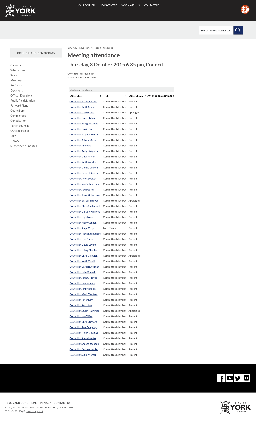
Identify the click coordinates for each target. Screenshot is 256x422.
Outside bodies (19, 130)
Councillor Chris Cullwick (84, 255)
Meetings (16, 80)
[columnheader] (85, 96)
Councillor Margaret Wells (84, 123)
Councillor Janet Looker (83, 178)
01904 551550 (15, 411)
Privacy (45, 402)
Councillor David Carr (82, 128)
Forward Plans (19, 105)
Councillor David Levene (83, 244)
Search (14, 75)
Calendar (16, 65)
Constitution (18, 120)
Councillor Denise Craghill (84, 167)
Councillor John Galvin (82, 112)
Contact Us (62, 402)
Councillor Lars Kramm (82, 283)
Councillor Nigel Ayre (81, 217)
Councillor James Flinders (84, 172)
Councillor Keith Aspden (83, 161)
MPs (13, 136)
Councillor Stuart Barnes (83, 101)
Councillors (17, 110)
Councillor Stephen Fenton (84, 134)
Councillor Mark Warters (83, 294)
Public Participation (22, 100)
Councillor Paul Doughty (83, 327)
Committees (18, 115)
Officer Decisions (21, 95)
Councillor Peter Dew (81, 299)
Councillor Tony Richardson (85, 195)
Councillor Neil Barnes (82, 239)
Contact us (151, 5)
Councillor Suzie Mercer (83, 354)
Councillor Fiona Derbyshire (85, 233)
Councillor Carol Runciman (84, 266)
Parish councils (19, 125)
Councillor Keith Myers (82, 106)
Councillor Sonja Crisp (82, 228)
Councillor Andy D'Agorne (84, 150)
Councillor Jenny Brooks (83, 288)
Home (88, 47)
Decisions (16, 90)
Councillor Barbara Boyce (84, 200)
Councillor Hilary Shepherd (84, 250)
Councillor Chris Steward (83, 321)
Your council (86, 5)
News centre (108, 5)
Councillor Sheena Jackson (84, 343)
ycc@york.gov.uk (34, 411)
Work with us (131, 5)
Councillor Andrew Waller (84, 349)
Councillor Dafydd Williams (85, 211)
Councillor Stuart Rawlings (84, 310)
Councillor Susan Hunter (83, 338)
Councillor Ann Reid (80, 145)
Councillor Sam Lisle (81, 305)
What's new (17, 70)
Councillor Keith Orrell (82, 261)
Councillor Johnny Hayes (83, 277)
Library (14, 141)
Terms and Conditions (21, 402)
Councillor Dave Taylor (82, 156)
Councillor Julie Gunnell (82, 272)
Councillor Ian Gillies (81, 316)
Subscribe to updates (23, 146)
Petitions (16, 85)
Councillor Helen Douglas (84, 332)
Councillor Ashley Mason (83, 139)
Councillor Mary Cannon (83, 222)
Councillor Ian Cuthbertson (84, 183)
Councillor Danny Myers (83, 117)
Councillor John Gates (82, 189)
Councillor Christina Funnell (85, 206)
